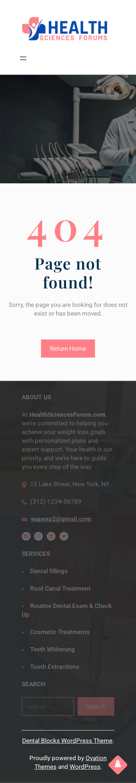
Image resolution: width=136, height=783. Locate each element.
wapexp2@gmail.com (61, 518)
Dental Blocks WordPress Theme (67, 740)
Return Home (68, 348)
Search (96, 706)
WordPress (85, 766)
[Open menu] (23, 58)
